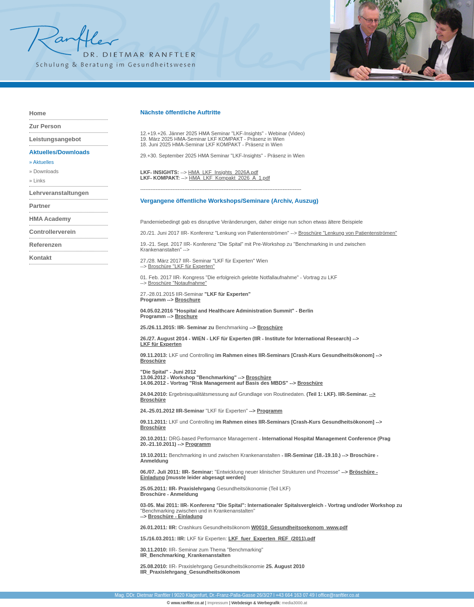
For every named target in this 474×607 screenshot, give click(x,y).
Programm (269, 410)
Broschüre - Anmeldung (169, 494)
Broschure (187, 299)
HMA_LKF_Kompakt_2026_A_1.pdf (229, 178)
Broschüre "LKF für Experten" (181, 266)
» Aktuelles (41, 162)
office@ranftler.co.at (338, 595)
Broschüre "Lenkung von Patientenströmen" (347, 233)
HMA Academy (50, 218)
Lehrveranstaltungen (59, 192)
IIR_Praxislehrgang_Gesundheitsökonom (190, 572)
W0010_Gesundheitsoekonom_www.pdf (299, 527)
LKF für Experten (160, 344)
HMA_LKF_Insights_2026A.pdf (223, 172)
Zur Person (45, 126)
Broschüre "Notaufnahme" (177, 283)
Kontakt (40, 257)
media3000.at (294, 603)
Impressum (217, 603)
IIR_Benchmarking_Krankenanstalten (185, 555)
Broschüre (270, 327)
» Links (37, 180)
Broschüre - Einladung (175, 516)
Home (37, 113)
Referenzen (45, 244)
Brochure (186, 316)
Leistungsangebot (55, 139)
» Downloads (44, 171)
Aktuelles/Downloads (59, 152)
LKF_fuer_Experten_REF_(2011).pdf (271, 538)
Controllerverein (52, 231)
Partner (39, 205)
